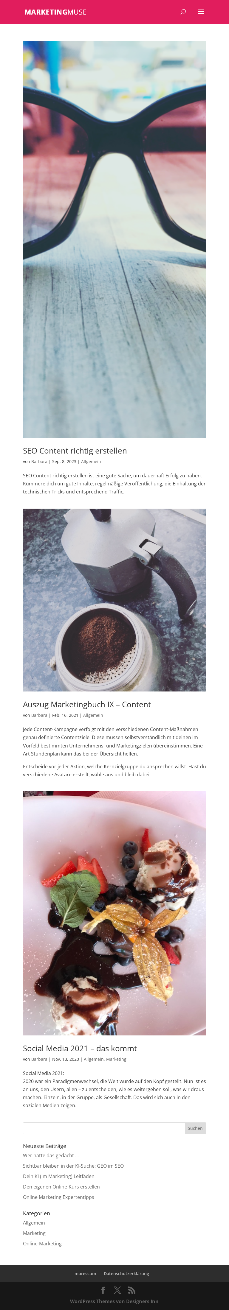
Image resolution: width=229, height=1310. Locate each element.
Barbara (39, 461)
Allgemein (91, 461)
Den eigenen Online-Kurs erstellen (61, 1186)
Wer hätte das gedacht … (51, 1155)
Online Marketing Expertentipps (58, 1197)
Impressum (84, 1273)
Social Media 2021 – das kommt (80, 1048)
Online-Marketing (42, 1243)
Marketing (116, 1059)
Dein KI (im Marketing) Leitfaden (59, 1176)
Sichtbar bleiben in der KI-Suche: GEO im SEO (73, 1166)
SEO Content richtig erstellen (75, 450)
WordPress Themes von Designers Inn (114, 1301)
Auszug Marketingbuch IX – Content (87, 704)
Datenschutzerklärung (126, 1273)
